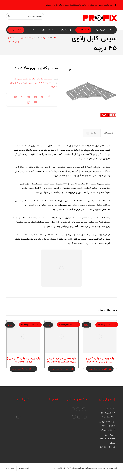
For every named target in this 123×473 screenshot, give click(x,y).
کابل (84, 167)
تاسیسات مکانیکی (44, 79)
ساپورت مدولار (29, 79)
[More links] (33, 30)
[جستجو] (9, 16)
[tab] (108, 133)
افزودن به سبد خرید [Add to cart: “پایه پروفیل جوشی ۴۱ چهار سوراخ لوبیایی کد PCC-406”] (60, 368)
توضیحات (108, 132)
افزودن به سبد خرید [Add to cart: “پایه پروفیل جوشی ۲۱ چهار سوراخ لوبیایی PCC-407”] (98, 368)
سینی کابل (17, 79)
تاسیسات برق (38, 145)
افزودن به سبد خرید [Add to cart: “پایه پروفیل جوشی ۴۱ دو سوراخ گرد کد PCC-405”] (21, 368)
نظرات (91, 133)
